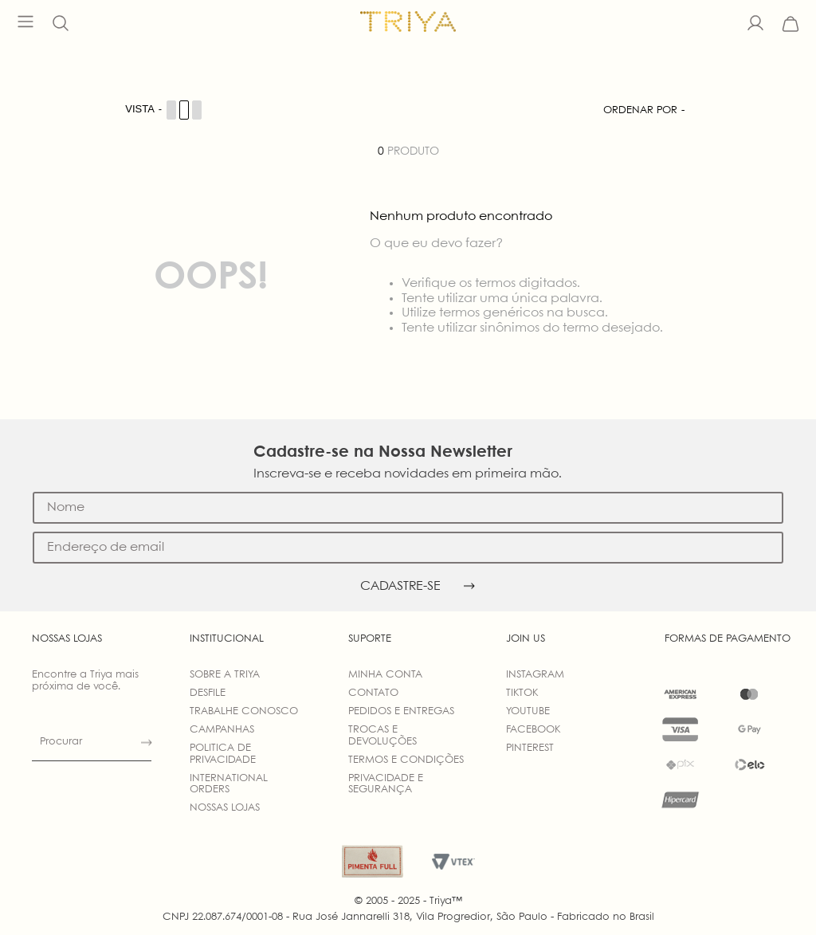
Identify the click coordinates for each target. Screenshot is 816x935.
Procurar (61, 742)
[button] (60, 24)
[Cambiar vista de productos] (164, 110)
